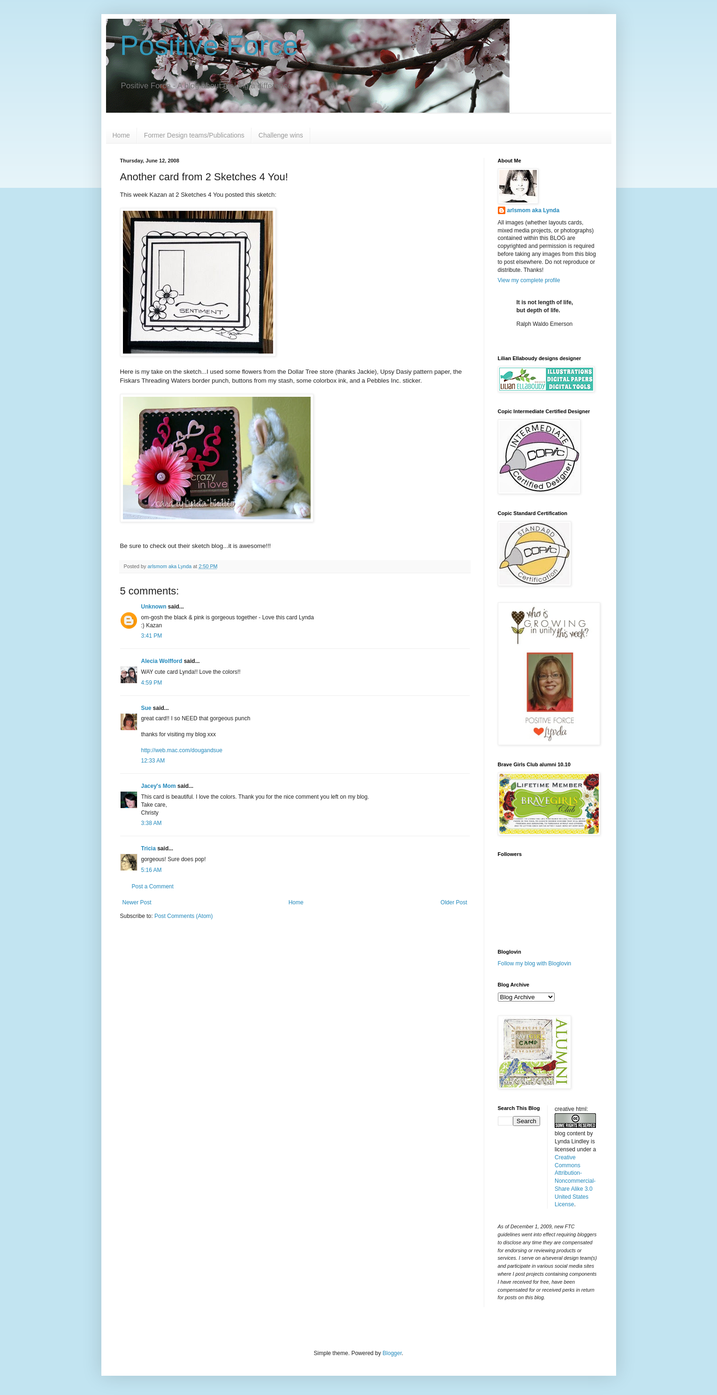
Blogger (392, 1353)
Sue (146, 708)
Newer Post (137, 902)
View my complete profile (529, 280)
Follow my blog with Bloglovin (535, 963)
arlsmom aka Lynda (533, 210)
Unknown (154, 606)
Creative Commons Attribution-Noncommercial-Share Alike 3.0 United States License (575, 1181)
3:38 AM (151, 823)
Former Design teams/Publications (194, 135)
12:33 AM (153, 760)
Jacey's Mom (158, 786)
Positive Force (209, 45)
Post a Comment (153, 886)
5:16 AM (151, 870)
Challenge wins (281, 135)
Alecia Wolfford (162, 661)
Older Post (454, 902)
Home (121, 135)
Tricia (148, 848)
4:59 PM (151, 682)
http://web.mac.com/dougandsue (181, 750)
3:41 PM (151, 635)
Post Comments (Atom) (183, 916)
